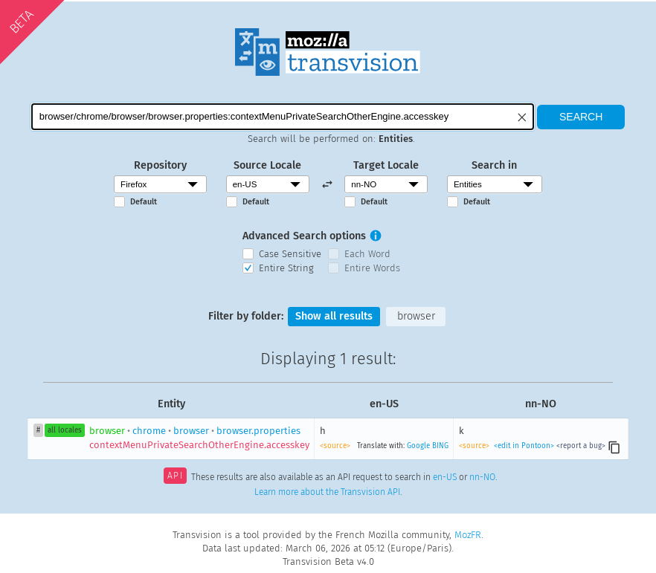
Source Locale (267, 165)
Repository (160, 165)
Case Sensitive (290, 253)
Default (143, 202)
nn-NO (482, 477)
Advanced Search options (304, 236)
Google (418, 445)
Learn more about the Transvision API (327, 492)
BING (440, 445)
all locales (65, 430)
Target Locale (386, 165)
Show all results (334, 316)
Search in (494, 165)
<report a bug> (580, 445)
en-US (445, 477)
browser (416, 316)
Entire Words (372, 267)
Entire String (286, 267)
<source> (335, 445)
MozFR (467, 534)
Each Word (367, 253)
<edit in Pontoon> (524, 445)
